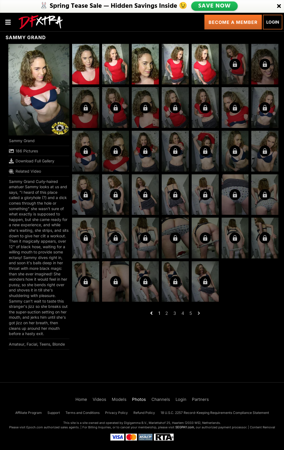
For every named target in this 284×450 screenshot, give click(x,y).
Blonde (58, 344)
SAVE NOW (214, 6)
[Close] (279, 6)
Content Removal (262, 427)
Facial (32, 344)
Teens (44, 344)
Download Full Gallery (31, 161)
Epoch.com (34, 427)
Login (272, 22)
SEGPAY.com (184, 427)
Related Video (25, 171)
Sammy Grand (22, 140)
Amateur (16, 344)
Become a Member (233, 22)
